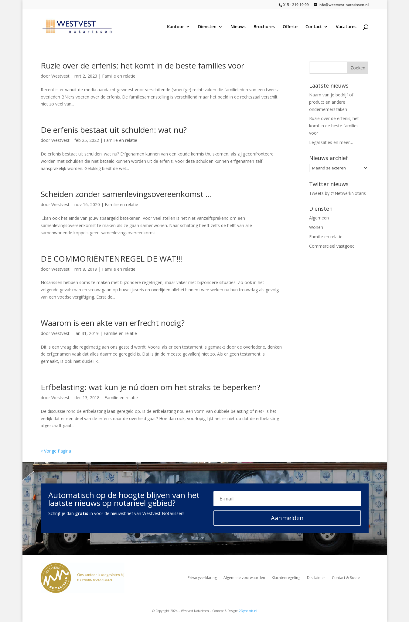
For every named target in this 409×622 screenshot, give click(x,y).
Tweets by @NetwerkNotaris (337, 193)
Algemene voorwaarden (244, 578)
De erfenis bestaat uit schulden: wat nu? (114, 129)
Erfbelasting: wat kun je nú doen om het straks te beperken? (150, 387)
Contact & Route (346, 578)
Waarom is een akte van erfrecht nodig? (113, 322)
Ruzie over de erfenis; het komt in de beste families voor (142, 65)
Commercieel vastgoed (332, 246)
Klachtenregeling (286, 578)
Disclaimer (316, 578)
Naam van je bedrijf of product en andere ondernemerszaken (331, 102)
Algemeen (319, 218)
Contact (313, 27)
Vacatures (346, 27)
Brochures (264, 27)
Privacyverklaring (202, 578)
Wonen (316, 227)
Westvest (60, 76)
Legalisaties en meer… (331, 142)
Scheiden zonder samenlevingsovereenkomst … (126, 194)
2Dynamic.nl (248, 611)
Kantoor (175, 27)
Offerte (290, 27)
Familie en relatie (118, 76)
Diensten (207, 27)
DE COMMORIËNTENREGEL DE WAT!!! (112, 258)
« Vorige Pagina (56, 451)
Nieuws (238, 27)
